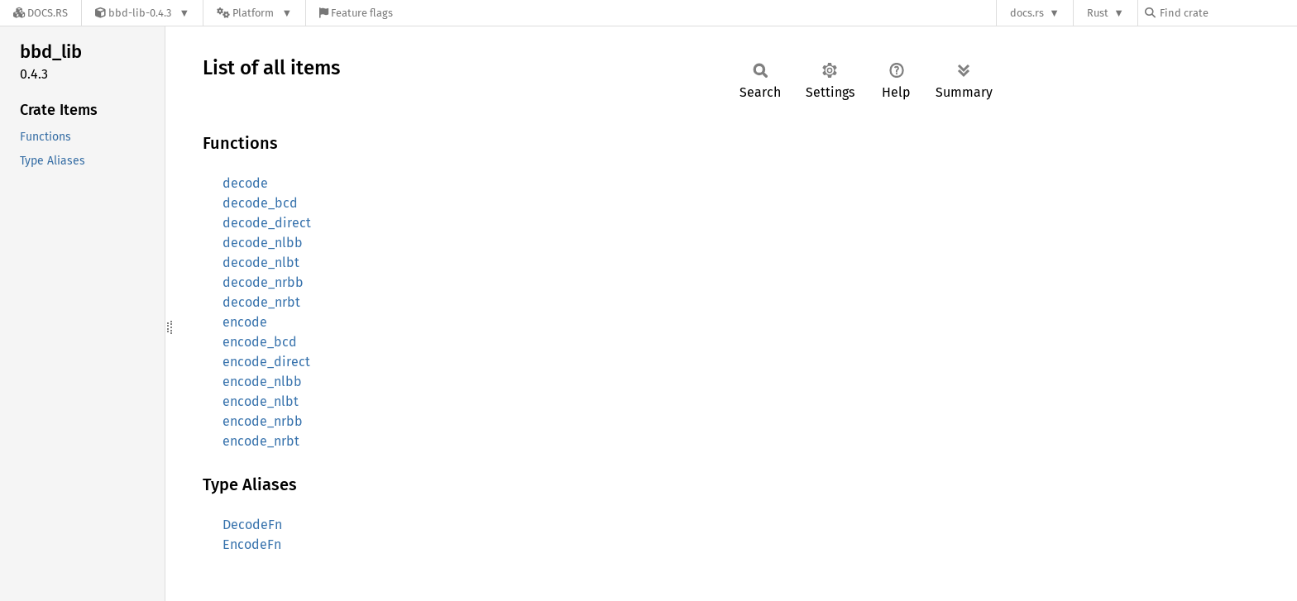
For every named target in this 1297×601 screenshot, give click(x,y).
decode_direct (267, 223)
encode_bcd (260, 342)
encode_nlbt (261, 401)
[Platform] (254, 13)
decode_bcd (260, 203)
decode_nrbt (261, 302)
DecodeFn (252, 524)
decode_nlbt (261, 262)
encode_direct (266, 362)
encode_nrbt (261, 441)
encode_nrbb (263, 421)
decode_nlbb (263, 242)
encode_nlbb (262, 381)
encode (245, 322)
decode (245, 183)
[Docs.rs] (40, 13)
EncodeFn (252, 544)
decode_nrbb (263, 282)
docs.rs (1027, 13)
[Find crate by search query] (1227, 13)
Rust (1097, 13)
